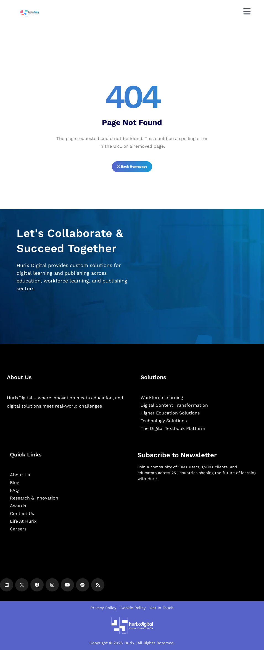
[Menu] (246, 11)
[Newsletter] (197, 514)
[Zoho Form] (203, 276)
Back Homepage (132, 166)
